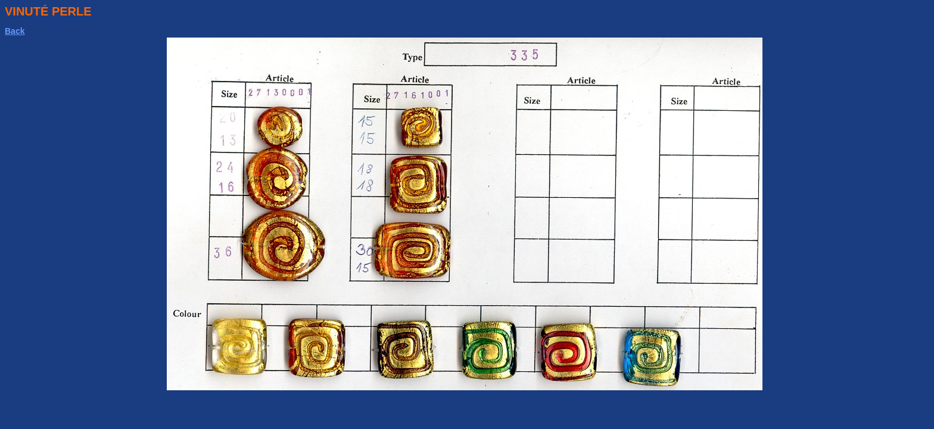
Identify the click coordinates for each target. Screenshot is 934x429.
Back (14, 31)
